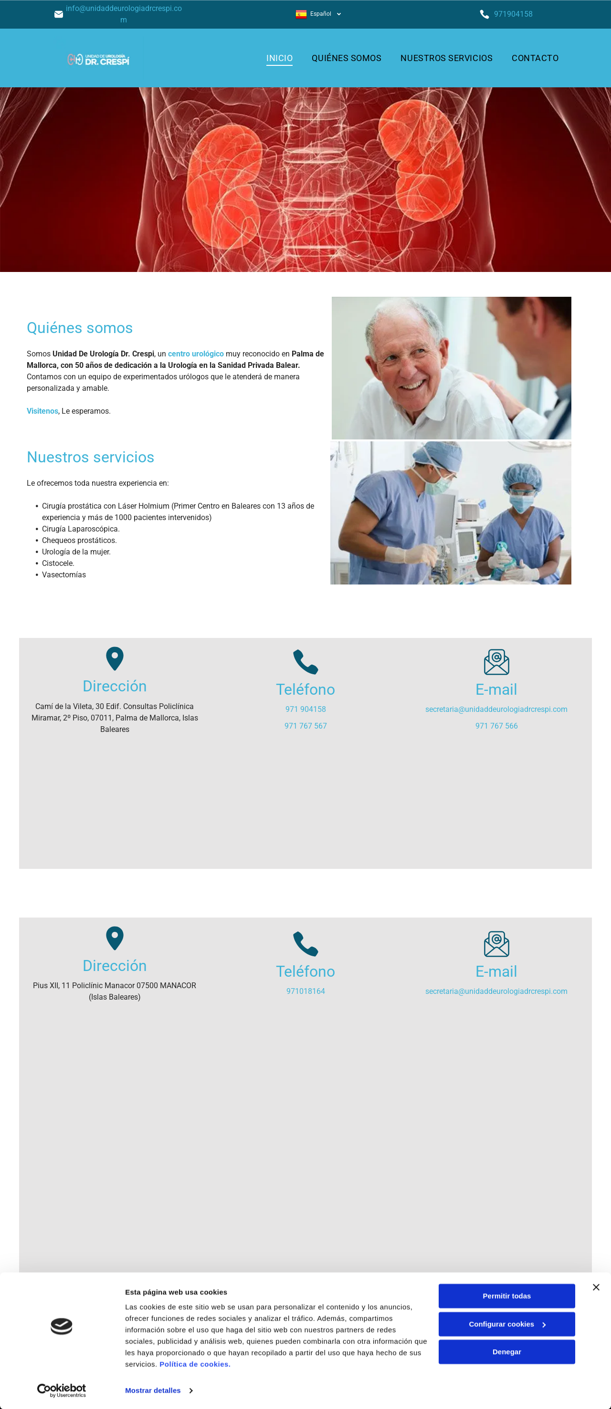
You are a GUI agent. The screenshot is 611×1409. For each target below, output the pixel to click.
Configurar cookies (507, 1323)
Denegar (507, 1351)
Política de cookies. (195, 1364)
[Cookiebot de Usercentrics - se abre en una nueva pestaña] (62, 1390)
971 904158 (305, 709)
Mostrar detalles (153, 1390)
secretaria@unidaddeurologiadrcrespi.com (496, 709)
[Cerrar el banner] (596, 1287)
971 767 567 (305, 726)
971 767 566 (496, 726)
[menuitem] (279, 57)
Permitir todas (507, 1296)
